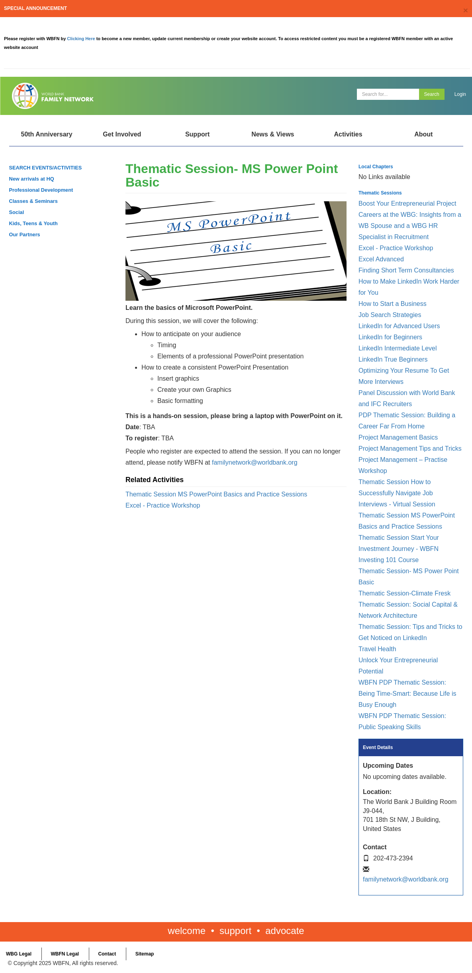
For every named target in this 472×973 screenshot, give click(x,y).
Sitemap (144, 954)
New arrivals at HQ (31, 179)
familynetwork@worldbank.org (255, 462)
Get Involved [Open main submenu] (122, 134)
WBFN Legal (65, 954)
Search (431, 94)
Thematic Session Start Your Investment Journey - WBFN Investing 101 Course (398, 548)
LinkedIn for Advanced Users (399, 326)
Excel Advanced (381, 259)
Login (460, 94)
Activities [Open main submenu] (348, 134)
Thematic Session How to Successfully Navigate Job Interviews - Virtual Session (396, 493)
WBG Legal (18, 954)
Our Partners (24, 234)
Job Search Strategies (389, 314)
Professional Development (41, 190)
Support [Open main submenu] (197, 134)
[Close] (465, 10)
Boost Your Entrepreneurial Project (407, 203)
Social (16, 212)
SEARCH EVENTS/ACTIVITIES (45, 168)
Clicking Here (81, 38)
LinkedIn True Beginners (392, 359)
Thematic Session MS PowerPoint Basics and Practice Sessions (216, 494)
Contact (107, 954)
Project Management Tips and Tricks (410, 448)
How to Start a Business (392, 303)
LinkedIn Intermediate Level (397, 348)
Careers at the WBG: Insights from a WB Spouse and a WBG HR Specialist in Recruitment (409, 225)
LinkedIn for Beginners (390, 337)
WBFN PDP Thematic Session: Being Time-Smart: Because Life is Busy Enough (407, 693)
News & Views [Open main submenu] (272, 134)
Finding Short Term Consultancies (406, 270)
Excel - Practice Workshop (162, 505)
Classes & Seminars (33, 201)
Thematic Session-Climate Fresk (404, 593)
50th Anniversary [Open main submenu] (46, 134)
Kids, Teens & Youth (33, 223)
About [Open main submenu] (423, 134)
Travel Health (377, 649)
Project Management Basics (398, 437)
